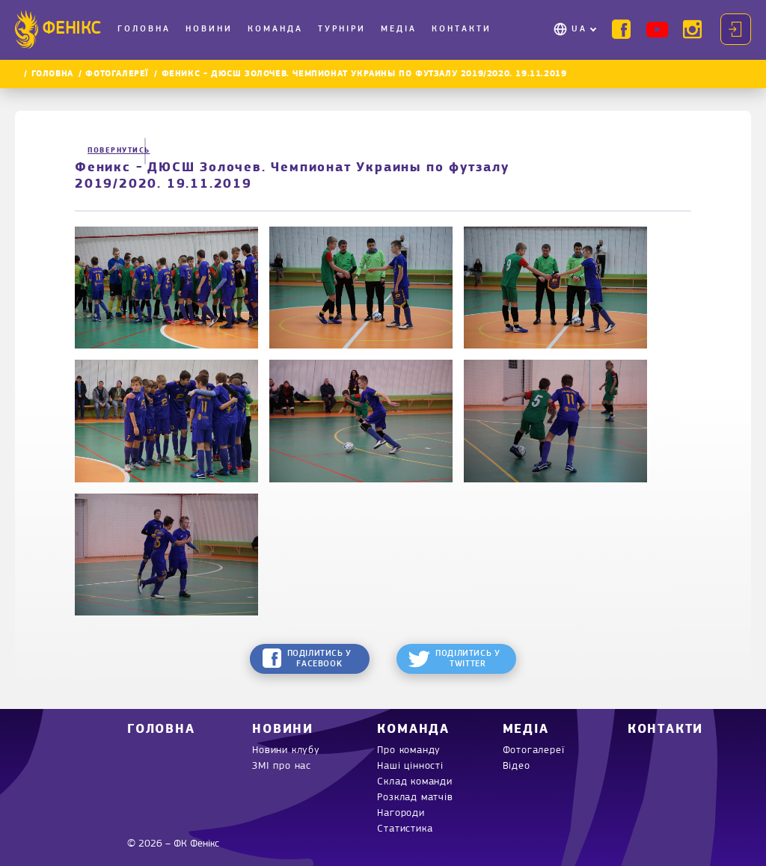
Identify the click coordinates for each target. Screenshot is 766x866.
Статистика (404, 829)
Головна (144, 29)
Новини (209, 29)
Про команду (409, 750)
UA (579, 29)
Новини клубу (286, 750)
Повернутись (112, 151)
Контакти (461, 29)
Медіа (399, 29)
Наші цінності (410, 766)
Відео (516, 766)
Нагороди (400, 813)
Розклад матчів (415, 797)
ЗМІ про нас (281, 766)
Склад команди (414, 781)
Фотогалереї (117, 74)
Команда (275, 29)
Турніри (342, 29)
